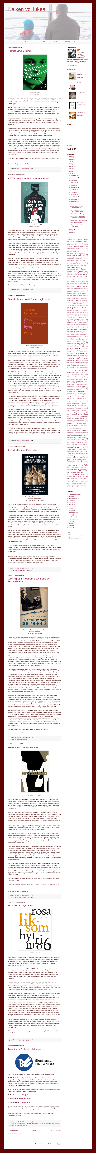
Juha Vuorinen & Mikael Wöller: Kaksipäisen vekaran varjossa (82, 115)
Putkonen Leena (79, 408)
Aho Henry (75, 241)
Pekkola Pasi (70, 403)
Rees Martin (74, 416)
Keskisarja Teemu (72, 329)
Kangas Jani (70, 324)
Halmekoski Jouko (73, 283)
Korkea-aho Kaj (84, 338)
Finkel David (85, 267)
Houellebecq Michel (78, 302)
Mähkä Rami (83, 377)
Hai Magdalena (79, 279)
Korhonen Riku (75, 338)
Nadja (44, 884)
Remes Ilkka (82, 416)
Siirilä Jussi (81, 439)
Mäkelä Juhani (70, 379)
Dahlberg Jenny (82, 262)
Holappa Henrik (75, 298)
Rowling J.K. (71, 423)
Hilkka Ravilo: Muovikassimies (23, 747)
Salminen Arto (81, 430)
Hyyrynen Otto (75, 307)
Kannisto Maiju (79, 324)
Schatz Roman (83, 434)
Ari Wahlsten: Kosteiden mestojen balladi (28, 178)
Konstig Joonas (70, 336)
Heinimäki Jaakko (82, 291)
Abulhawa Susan (71, 239)
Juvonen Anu (70, 319)
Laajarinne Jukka (78, 345)
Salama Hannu (76, 428)
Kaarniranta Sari (71, 322)
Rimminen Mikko (81, 418)
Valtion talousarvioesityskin (44, 355)
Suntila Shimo (82, 447)
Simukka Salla (70, 440)
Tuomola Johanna (81, 462)
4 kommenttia (25, 289)
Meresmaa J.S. (84, 374)
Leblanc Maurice (73, 351)
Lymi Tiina (83, 365)
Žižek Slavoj (81, 486)
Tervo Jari (17, 1125)
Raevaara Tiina (75, 410)
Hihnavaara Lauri (71, 296)
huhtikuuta (74, 194)
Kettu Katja (83, 329)
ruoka (70, 515)
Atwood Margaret (73, 250)
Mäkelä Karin (79, 379)
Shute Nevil (70, 439)
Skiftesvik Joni (81, 444)
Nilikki (10, 362)
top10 (70, 523)
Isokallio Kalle (79, 312)
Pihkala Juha (70, 405)
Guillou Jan (81, 274)
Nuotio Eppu (83, 389)
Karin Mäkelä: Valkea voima (81, 103)
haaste (71, 504)
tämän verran (16, 1033)
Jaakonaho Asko (75, 314)
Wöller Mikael (70, 485)
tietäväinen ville (23, 1125)
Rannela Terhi (70, 414)
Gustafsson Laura (71, 276)
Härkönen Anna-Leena (73, 310)
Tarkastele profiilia (72, 65)
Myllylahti (24, 897)
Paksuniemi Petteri (81, 398)
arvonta (71, 496)
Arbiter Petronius (76, 248)
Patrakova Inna (82, 401)
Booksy (53, 884)
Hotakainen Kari (34, 1123)
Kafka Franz (82, 322)
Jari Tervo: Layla (81, 92)
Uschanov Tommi (72, 469)
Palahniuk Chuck (71, 400)
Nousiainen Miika (50, 1123)
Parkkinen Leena (82, 400)
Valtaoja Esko (83, 471)
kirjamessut (72, 506)
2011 (70, 230)
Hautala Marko (81, 286)
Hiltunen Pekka (80, 296)
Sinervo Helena (79, 440)
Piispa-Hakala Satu (81, 405)
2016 (70, 164)
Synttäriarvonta (81, 83)
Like (26, 739)
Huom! (76, 42)
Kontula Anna (79, 336)
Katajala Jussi (70, 327)
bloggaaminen (73, 498)
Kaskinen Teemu (82, 326)
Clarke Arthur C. (71, 260)
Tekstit (71, 535)
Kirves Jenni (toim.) (81, 331)
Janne (55, 1080)
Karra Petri (74, 326)
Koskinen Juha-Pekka (75, 339)
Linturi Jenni (71, 362)
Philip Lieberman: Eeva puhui (22, 450)
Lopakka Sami (75, 364)
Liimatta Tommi (21, 442)
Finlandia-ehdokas (74, 494)
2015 (70, 166)
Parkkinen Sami (71, 401)
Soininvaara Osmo (81, 446)
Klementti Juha (70, 332)
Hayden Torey (70, 288)
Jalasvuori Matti (73, 315)
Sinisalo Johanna (81, 442)
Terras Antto (78, 453)
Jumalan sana (25, 1102)
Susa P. (38, 884)
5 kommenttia (25, 168)
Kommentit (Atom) (16, 1133)
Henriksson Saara (71, 295)
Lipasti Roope (80, 362)
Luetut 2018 (42, 42)
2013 (70, 171)
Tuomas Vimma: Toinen (20, 51)
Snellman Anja (70, 446)
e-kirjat (16, 897)
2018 (70, 159)
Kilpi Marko (70, 331)
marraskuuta (74, 178)
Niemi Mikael (70, 384)
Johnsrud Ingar (82, 317)
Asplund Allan (18, 739)
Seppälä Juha (72, 437)
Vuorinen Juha (82, 478)
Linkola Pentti (85, 360)
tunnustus (71, 525)
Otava (19, 170)
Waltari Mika (76, 483)
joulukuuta (74, 175)
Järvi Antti (85, 319)
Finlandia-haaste (30, 42)
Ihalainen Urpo (70, 312)
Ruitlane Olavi (82, 423)
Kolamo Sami (74, 334)
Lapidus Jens (74, 348)
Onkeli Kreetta (74, 396)
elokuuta (73, 185)
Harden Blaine (83, 284)
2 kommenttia (25, 440)
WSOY (27, 442)
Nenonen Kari (82, 381)
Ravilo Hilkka (30, 897)
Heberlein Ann (78, 288)
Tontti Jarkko (72, 459)
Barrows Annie (72, 253)
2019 (70, 157)
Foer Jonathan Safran (73, 269)
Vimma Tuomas (25, 170)
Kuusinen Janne (71, 343)
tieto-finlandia (72, 519)
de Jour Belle (80, 485)
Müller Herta (75, 381)
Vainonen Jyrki (83, 469)
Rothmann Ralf (75, 421)
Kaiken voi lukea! (27, 9)
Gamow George (72, 272)
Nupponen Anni (71, 391)
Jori (80, 50)
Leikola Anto (70, 353)
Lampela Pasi (84, 346)
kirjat (16, 170)
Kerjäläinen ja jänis (25, 1098)
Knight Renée (79, 332)
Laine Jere (76, 346)
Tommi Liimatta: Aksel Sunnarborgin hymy (29, 299)
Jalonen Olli (83, 315)
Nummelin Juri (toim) (73, 389)
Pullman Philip (70, 408)
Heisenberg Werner (71, 293)
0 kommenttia (25, 568)
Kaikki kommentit (74, 538)
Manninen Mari (84, 369)
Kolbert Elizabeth (82, 334)
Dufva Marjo (76, 265)
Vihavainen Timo (71, 476)
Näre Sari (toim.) (71, 393)
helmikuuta (74, 199)
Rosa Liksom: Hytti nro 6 (20, 905)
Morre (37, 285)
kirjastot (71, 508)
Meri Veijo (71, 376)
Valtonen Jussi (75, 473)
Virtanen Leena (73, 478)
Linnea (49, 1080)
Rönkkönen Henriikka (72, 425)
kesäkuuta (74, 190)
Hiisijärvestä (16, 390)
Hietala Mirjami (82, 295)
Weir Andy (83, 483)
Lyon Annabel (70, 367)
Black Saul (69, 256)
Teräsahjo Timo (79, 455)
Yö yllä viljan (27, 801)
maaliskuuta (74, 197)
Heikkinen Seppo (71, 291)
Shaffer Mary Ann (82, 437)
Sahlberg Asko (78, 427)
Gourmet (40, 113)
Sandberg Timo (79, 432)
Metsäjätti (24, 1095)
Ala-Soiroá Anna (77, 244)
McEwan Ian (78, 372)
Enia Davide (83, 265)
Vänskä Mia (79, 480)
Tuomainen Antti (73, 461)
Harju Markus (70, 286)
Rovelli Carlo (83, 421)
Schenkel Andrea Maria (73, 435)
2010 (70, 232)
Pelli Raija (77, 403)
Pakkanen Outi (70, 398)
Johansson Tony (71, 317)
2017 (70, 161)
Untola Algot (83, 467)
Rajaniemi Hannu (81, 412)
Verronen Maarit (79, 474)
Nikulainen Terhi (70, 386)
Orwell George (83, 396)
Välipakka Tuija (70, 480)
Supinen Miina (71, 449)
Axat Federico (83, 250)
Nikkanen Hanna (81, 384)
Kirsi (34, 884)
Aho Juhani (83, 241)
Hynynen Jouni (80, 305)
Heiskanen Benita (82, 293)
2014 (70, 168)
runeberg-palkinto (73, 512)
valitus (70, 527)
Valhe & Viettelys (23, 402)
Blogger (59, 1144)
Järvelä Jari (78, 319)
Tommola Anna (84, 457)
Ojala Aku (78, 395)
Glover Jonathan (82, 272)
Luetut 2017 (53, 42)
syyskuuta (74, 182)
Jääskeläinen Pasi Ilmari (77, 320)
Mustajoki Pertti (75, 377)
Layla (18, 1089)
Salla (9, 869)
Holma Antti (83, 298)
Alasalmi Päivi (78, 246)
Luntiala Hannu (75, 365)
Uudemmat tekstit (13, 1130)
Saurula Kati (74, 434)
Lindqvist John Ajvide (73, 360)
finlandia (17, 1040)
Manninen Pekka (74, 370)
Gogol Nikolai (70, 274)
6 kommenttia (25, 895)
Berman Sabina (71, 255)
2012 (70, 173)
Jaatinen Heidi (85, 314)
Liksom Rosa (22, 1040)
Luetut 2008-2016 (65, 42)
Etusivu (9, 42)
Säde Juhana (70, 451)
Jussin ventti (18, 42)
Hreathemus (31, 504)
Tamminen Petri (80, 451)
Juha (23, 733)
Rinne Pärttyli (70, 420)
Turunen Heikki (71, 465)
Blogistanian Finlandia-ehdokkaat (24, 1049)
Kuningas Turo (81, 341)
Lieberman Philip (22, 570)
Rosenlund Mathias (79, 420)
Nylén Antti (81, 391)
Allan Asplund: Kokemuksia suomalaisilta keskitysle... (78, 217)
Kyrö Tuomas (42, 1123)
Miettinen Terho (79, 376)
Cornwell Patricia (71, 262)
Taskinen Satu (70, 453)
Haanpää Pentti (81, 276)
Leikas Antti (83, 351)
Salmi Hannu (72, 430)
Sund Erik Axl (71, 447)
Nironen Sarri (79, 386)
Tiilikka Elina (76, 457)
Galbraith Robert (83, 271)
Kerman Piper (81, 327)
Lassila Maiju (75, 350)
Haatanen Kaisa (71, 278)
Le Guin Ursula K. (84, 350)
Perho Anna (83, 403)
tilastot (71, 521)
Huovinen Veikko (77, 304)
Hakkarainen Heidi (84, 281)
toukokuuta (74, 192)
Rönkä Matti (83, 425)
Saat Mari (69, 427)
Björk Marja (81, 255)
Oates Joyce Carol (82, 393)
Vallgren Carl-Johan (71, 471)
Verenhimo (27, 1106)
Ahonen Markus (77, 243)
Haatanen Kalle (82, 278)
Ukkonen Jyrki (75, 467)
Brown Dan (85, 256)
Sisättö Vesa (70, 444)
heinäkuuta (74, 187)
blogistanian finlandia (20, 1123)
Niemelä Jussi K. (82, 382)
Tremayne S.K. (82, 459)
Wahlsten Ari (27, 291)
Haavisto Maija (70, 279)
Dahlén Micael (70, 263)
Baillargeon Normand (83, 251)
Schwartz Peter (84, 435)
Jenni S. (43, 1080)
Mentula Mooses (75, 374)
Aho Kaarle (69, 243)
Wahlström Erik (74, 481)
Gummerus (17, 291)
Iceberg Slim (83, 310)
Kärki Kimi (69, 345)
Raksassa (21, 152)
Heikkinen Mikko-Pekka (79, 290)
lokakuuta (73, 180)
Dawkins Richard (79, 263)
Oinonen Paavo (70, 395)
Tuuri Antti (83, 465)
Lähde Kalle (79, 367)
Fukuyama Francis (71, 271)
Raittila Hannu (70, 412)
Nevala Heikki (71, 382)
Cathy (27, 164)
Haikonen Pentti (74, 281)
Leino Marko (79, 353)
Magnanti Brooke (76, 369)
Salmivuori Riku (70, 432)
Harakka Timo (75, 284)
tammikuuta (74, 201)
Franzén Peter (83, 269)
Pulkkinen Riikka (81, 407)
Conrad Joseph (82, 260)
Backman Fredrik (71, 251)
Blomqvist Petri (77, 256)
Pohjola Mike (70, 407)
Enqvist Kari (72, 267)
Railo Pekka (83, 410)
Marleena (31, 285)
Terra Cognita (29, 570)
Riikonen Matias (71, 418)
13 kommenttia (26, 737)
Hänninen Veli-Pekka (80, 308)
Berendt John (82, 253)
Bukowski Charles (73, 258)
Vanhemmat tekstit (56, 1130)
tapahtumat (72, 517)
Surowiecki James (82, 449)
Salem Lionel (85, 428)
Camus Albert (83, 258)
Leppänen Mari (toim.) (78, 355)
